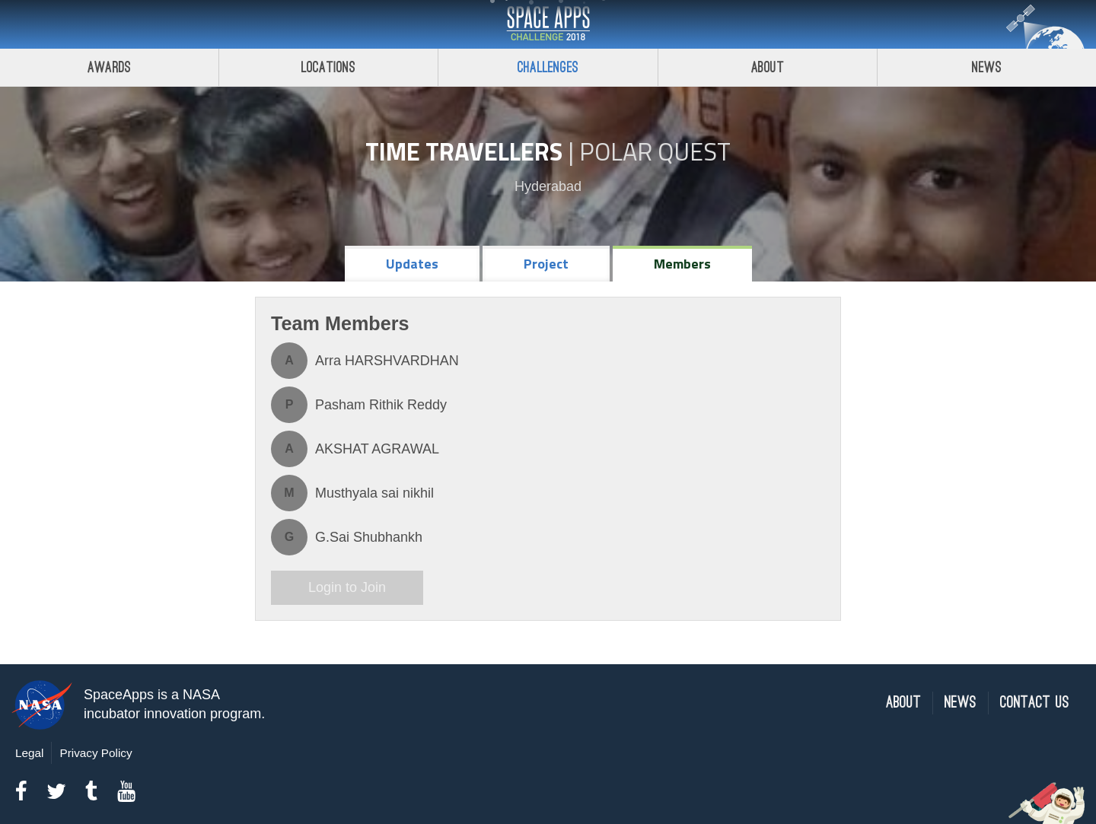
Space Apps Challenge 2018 (548, 24)
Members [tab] (682, 263)
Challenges (548, 67)
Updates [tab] (412, 263)
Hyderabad (548, 186)
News (961, 702)
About (767, 67)
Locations (328, 67)
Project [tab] (546, 263)
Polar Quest (655, 151)
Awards (109, 67)
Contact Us (1034, 702)
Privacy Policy (95, 752)
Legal (29, 752)
